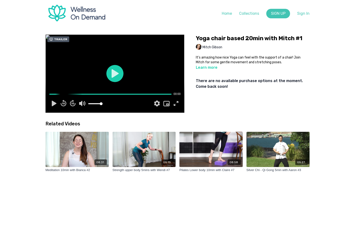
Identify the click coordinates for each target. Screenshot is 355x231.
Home (227, 13)
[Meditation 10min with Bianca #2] (77, 170)
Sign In (303, 13)
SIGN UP (278, 13)
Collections (249, 13)
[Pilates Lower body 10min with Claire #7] (211, 170)
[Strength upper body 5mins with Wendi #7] (144, 170)
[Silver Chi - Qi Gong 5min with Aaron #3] (278, 170)
